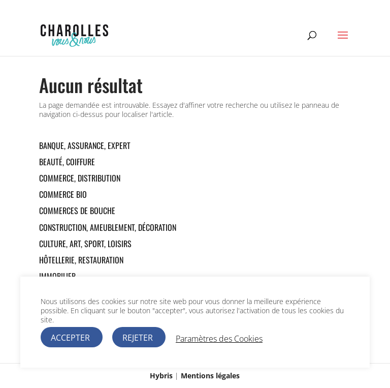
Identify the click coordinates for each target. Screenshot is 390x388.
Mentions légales (210, 375)
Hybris (161, 375)
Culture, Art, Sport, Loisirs (85, 243)
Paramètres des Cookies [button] (219, 338)
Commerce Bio (63, 194)
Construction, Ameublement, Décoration (107, 227)
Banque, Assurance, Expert (85, 145)
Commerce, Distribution (79, 178)
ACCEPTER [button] (70, 337)
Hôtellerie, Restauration (81, 260)
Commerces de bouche (77, 210)
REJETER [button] (137, 337)
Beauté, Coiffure (67, 162)
